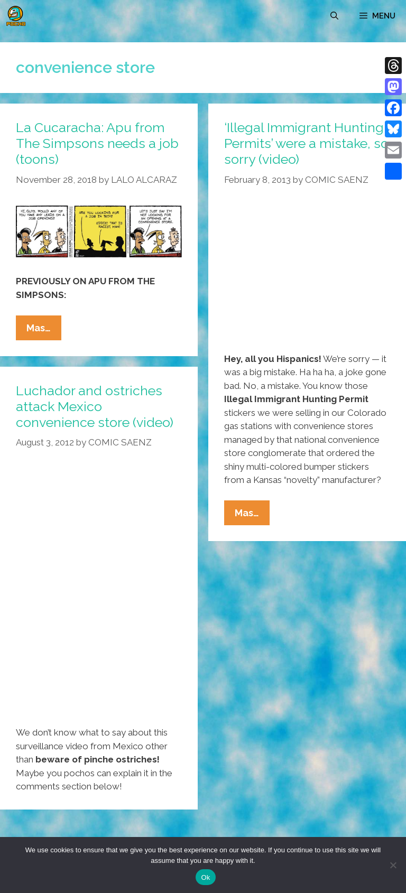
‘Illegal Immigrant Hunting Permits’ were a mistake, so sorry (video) (306, 143)
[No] (392, 865)
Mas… (43, 330)
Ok (205, 877)
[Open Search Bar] (334, 16)
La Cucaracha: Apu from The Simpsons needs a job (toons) (97, 143)
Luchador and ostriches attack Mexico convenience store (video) (94, 406)
